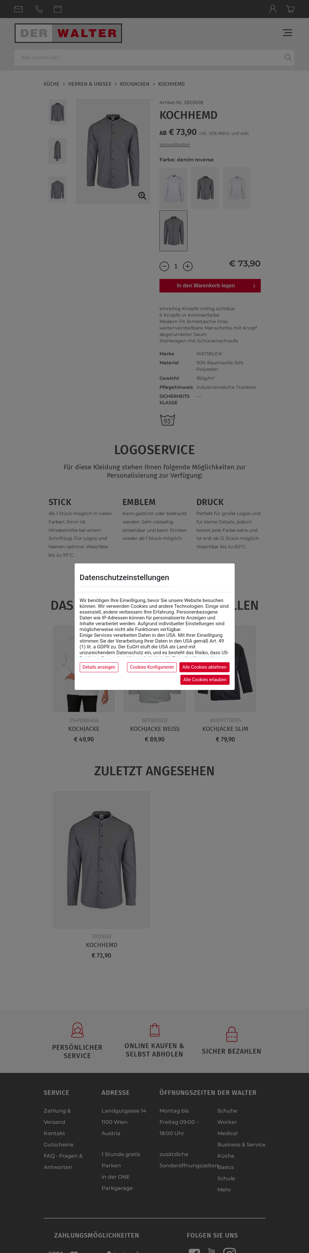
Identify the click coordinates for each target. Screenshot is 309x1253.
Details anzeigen (99, 667)
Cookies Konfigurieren (152, 667)
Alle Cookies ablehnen (204, 667)
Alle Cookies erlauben (204, 679)
